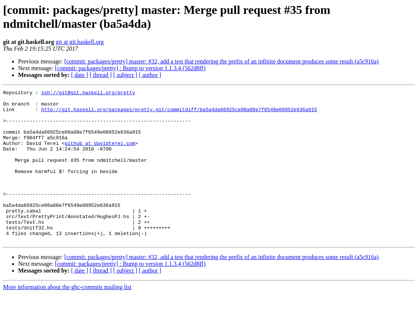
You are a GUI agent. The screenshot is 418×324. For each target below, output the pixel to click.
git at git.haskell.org (80, 42)
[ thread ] (101, 75)
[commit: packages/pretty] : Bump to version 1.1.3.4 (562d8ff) (130, 68)
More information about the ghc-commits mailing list (67, 317)
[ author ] (150, 75)
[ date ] (79, 75)
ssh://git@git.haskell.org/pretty (88, 93)
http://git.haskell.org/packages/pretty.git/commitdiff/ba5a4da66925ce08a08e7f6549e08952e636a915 (179, 113)
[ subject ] (125, 75)
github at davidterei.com (100, 154)
